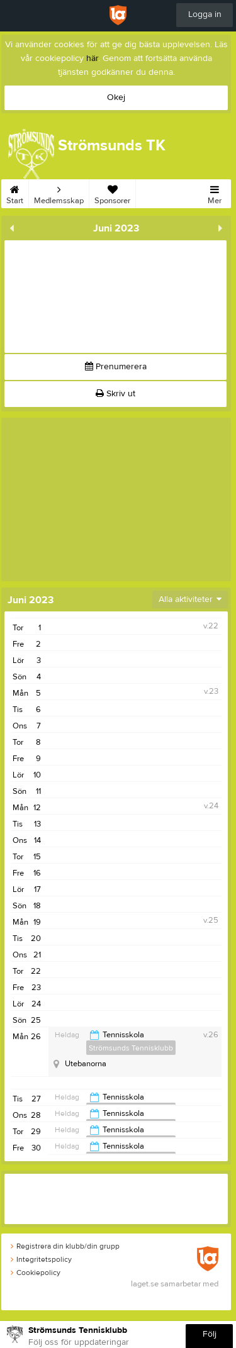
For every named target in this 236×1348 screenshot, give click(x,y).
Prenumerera (116, 366)
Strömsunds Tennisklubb (131, 1048)
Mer (215, 192)
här (92, 58)
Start (14, 192)
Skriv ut (115, 393)
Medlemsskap (59, 192)
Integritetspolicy (41, 1259)
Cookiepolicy (35, 1272)
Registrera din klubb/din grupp (65, 1246)
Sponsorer (112, 192)
